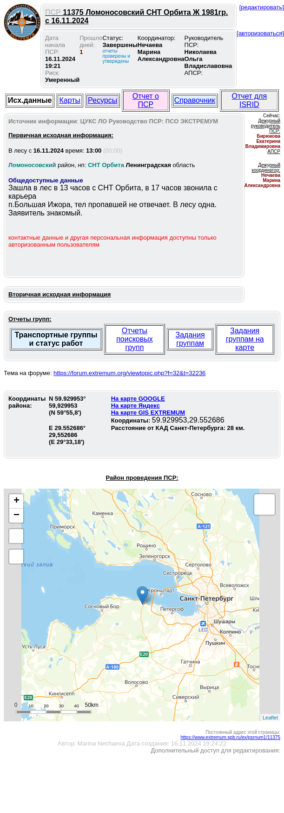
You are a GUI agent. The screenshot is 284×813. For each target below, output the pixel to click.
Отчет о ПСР (145, 100)
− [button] (16, 516)
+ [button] (16, 501)
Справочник (194, 100)
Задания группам (190, 339)
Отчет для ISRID (249, 100)
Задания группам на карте (245, 339)
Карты (69, 100)
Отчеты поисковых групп (134, 339)
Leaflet (270, 717)
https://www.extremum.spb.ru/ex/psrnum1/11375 (230, 737)
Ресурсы (102, 100)
